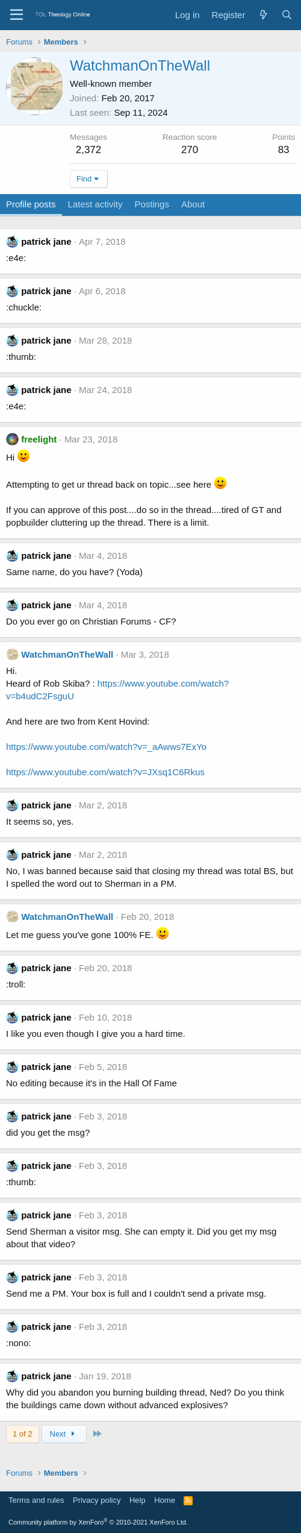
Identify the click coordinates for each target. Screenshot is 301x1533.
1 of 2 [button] (23, 1433)
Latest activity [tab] (95, 204)
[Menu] (16, 15)
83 (284, 150)
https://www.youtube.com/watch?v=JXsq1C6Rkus (105, 772)
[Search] (287, 15)
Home (164, 1500)
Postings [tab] (151, 204)
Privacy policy (96, 1500)
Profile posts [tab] (31, 204)
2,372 (89, 150)
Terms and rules (36, 1500)
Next (64, 1433)
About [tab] (193, 204)
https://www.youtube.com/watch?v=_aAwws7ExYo (106, 746)
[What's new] (263, 15)
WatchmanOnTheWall (67, 654)
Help (137, 1500)
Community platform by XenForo (98, 1522)
